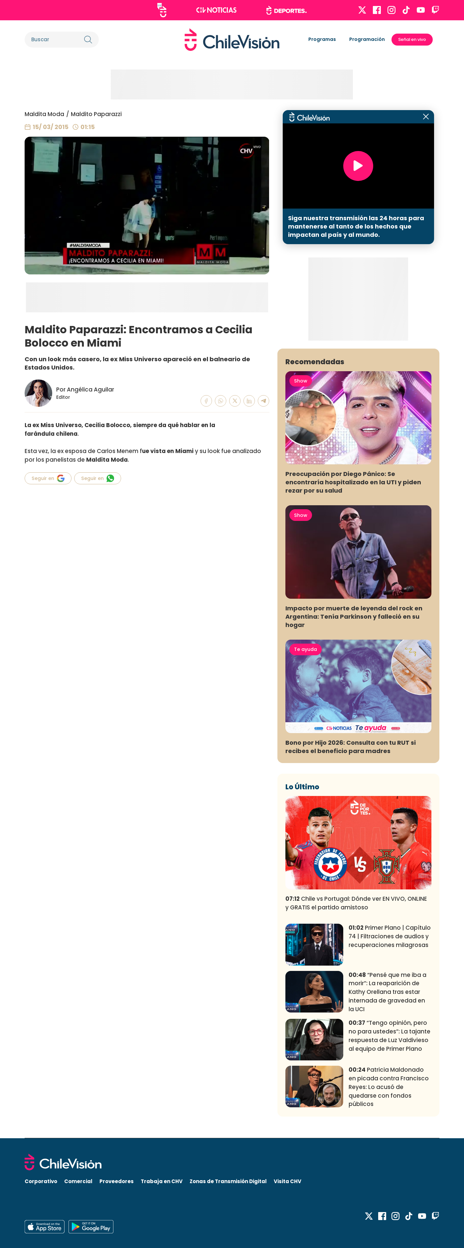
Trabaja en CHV (162, 1181)
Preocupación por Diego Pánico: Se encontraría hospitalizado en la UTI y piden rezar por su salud (353, 482)
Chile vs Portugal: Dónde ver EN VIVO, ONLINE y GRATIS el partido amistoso (356, 903)
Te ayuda (305, 649)
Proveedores (116, 1181)
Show (300, 381)
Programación (367, 39)
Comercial (78, 1181)
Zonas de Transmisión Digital (228, 1181)
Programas (322, 39)
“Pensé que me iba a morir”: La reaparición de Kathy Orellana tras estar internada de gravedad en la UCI (387, 992)
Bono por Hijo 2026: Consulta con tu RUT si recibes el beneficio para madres (350, 746)
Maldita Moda (44, 114)
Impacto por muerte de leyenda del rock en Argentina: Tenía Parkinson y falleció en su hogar (353, 616)
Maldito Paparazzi (96, 114)
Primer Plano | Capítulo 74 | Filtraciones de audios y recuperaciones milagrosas (390, 936)
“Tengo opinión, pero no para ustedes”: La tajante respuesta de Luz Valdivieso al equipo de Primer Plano (389, 1035)
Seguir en (48, 478)
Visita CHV (287, 1181)
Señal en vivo (412, 39)
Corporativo (41, 1181)
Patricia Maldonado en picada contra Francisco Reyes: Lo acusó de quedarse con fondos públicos (389, 1087)
